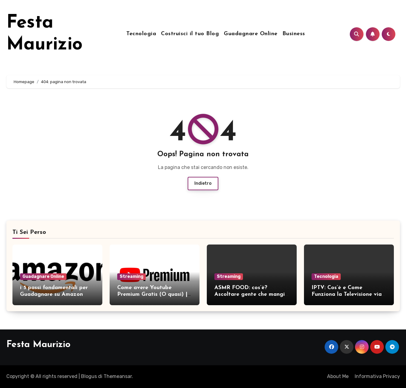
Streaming (131, 276)
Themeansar (118, 376)
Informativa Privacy (377, 376)
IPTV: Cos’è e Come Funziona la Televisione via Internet (347, 294)
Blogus (89, 376)
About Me (338, 376)
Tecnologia (141, 34)
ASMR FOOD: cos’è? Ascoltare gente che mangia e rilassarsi (251, 294)
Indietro (203, 183)
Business (293, 34)
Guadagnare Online (251, 34)
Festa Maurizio (38, 344)
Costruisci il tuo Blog (190, 34)
